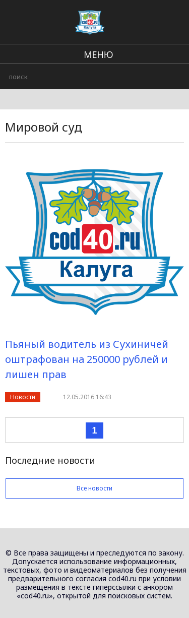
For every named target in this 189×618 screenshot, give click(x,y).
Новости (22, 397)
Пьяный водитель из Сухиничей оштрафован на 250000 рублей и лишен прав (86, 359)
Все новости (94, 488)
